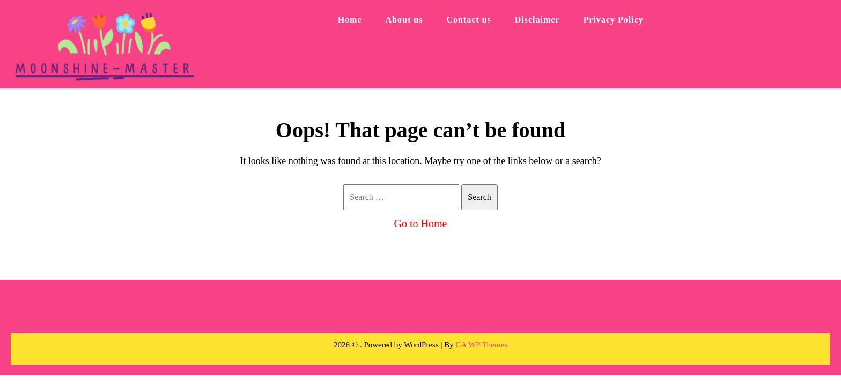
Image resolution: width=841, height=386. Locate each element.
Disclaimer (537, 19)
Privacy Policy (613, 19)
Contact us (468, 19)
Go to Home (420, 223)
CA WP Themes (481, 344)
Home (350, 19)
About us (404, 19)
